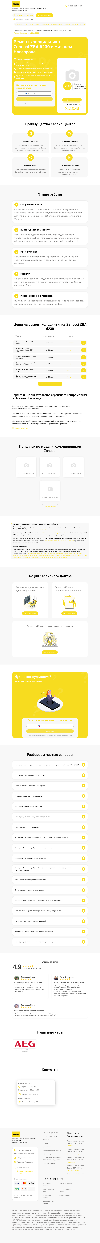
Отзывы (82, 24)
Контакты (75, 24)
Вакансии (67, 24)
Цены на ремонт (72, 100)
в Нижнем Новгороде (38, 8)
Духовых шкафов (65, 1183)
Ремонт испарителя (60, 557)
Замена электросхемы (55, 553)
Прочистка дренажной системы (65, 555)
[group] (24, 1046)
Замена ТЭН (17, 555)
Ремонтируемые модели (52, 1150)
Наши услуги (48, 1154)
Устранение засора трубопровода (41, 557)
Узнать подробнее (30, 613)
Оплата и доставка (56, 24)
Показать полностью (20, 428)
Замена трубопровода (29, 555)
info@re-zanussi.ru (22, 1158)
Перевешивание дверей (46, 555)
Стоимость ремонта (50, 1133)
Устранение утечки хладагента (36, 553)
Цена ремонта (45, 24)
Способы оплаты (49, 1163)
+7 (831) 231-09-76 (74, 6)
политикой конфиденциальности (64, 735)
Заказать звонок (44, 15)
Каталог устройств (32, 24)
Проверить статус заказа (23, 15)
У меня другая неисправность (50, 384)
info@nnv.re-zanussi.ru (28, 1094)
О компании (18, 24)
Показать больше (50, 506)
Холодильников (65, 1195)
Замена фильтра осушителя (72, 553)
